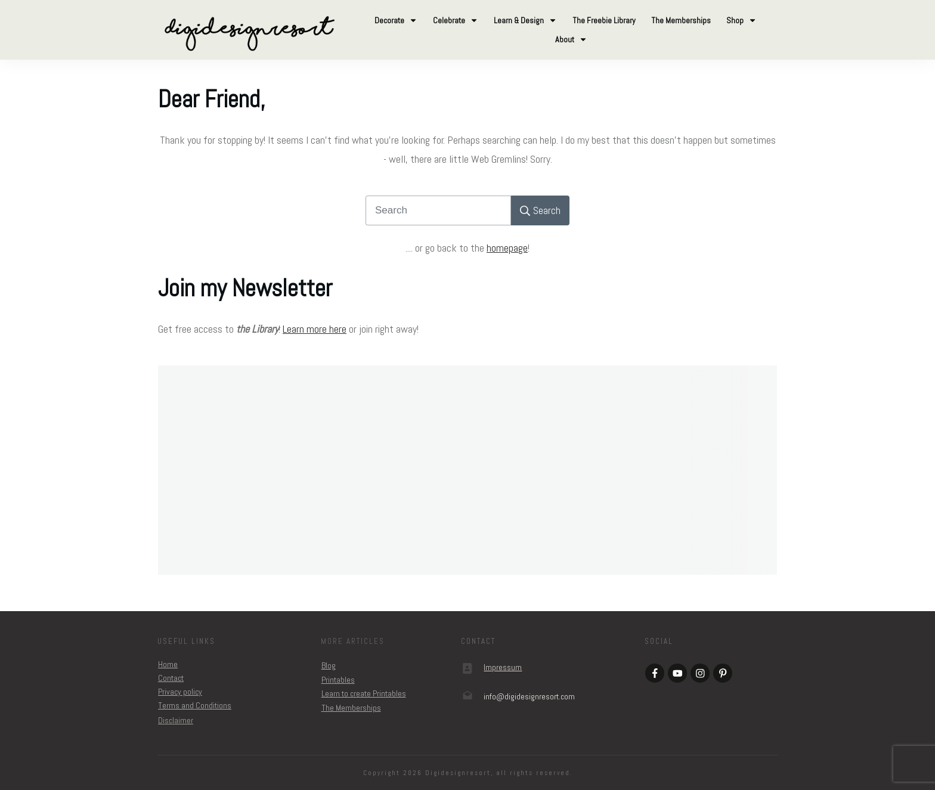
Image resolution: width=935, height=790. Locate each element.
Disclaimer (175, 720)
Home (168, 664)
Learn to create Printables (363, 693)
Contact (171, 678)
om (529, 696)
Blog (328, 665)
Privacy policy (180, 691)
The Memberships (351, 707)
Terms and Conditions (194, 705)
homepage (507, 248)
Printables (338, 679)
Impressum (503, 667)
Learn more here (314, 329)
